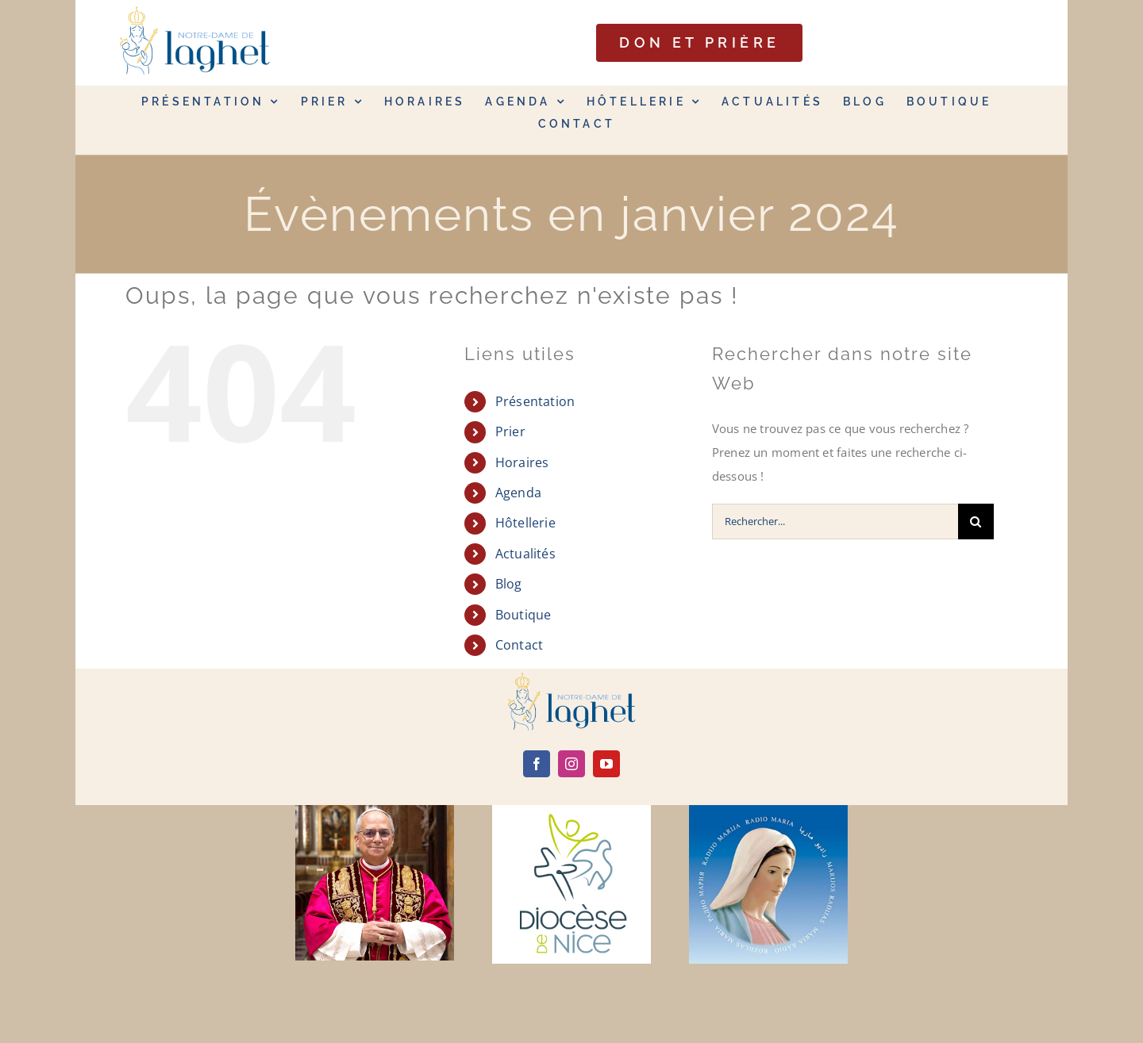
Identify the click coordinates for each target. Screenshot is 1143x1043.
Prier (510, 431)
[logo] (571, 678)
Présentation (535, 401)
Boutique (523, 614)
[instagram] (571, 763)
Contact (519, 645)
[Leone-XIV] (374, 811)
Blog (508, 583)
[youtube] (606, 763)
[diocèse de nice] (571, 811)
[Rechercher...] (835, 521)
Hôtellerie (525, 522)
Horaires (522, 462)
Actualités (525, 553)
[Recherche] (976, 521)
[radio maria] (768, 811)
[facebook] (536, 763)
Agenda (518, 492)
